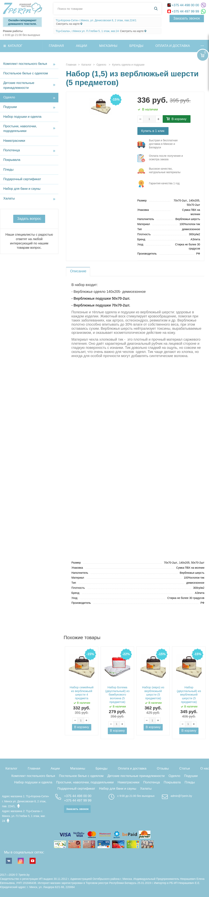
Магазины (108, 46)
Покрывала (11, 160)
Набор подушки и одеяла (22, 116)
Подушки (10, 107)
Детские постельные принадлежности (18, 85)
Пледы (8, 169)
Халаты (9, 198)
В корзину (179, 119)
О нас (204, 768)
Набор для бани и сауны (21, 189)
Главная (56, 46)
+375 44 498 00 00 (183, 5)
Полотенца (11, 150)
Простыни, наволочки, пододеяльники (20, 128)
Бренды (136, 46)
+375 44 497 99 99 (183, 11)
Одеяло (9, 97)
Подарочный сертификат (22, 179)
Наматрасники (14, 141)
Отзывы (163, 768)
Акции (81, 46)
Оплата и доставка (172, 46)
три (162, 144)
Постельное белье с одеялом (25, 73)
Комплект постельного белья (25, 64)
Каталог (15, 46)
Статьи (184, 768)
